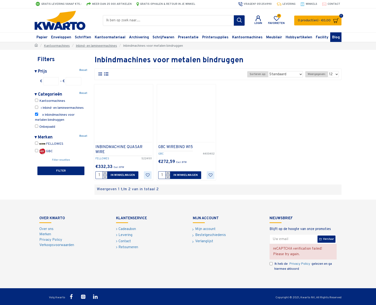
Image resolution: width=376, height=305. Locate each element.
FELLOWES (49, 144)
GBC (44, 151)
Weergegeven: (317, 74)
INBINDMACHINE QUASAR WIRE (118, 150)
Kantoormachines (57, 46)
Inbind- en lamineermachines (96, 46)
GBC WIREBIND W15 (175, 147)
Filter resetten (61, 160)
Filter (61, 171)
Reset (83, 70)
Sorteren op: (265, 74)
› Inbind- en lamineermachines (59, 108)
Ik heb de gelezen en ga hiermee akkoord (301, 266)
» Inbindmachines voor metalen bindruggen (55, 117)
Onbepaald (45, 127)
